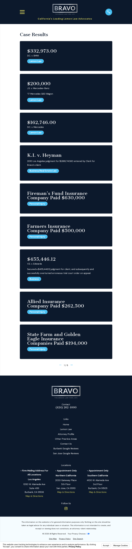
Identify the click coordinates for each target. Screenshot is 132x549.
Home (66, 424)
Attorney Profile (66, 434)
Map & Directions (34, 496)
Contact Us (66, 443)
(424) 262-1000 (66, 407)
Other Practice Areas (66, 438)
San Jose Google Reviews (66, 453)
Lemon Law (66, 429)
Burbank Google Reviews (66, 448)
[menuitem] (53, 539)
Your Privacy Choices (78, 534)
